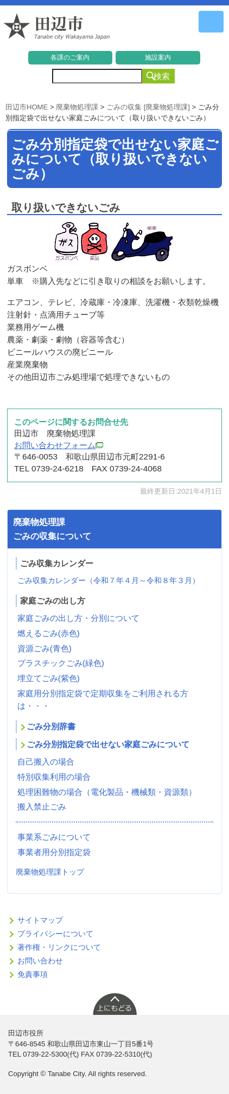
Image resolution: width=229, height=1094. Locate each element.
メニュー (211, 22)
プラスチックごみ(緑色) (60, 663)
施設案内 (158, 57)
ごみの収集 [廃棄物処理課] (148, 107)
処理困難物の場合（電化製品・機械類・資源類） (106, 792)
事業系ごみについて (54, 836)
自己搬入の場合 (45, 761)
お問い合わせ (40, 960)
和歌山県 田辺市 (57, 29)
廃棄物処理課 (77, 107)
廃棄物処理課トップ (50, 872)
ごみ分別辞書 (51, 726)
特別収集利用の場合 (54, 776)
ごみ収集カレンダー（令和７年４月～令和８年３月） (108, 580)
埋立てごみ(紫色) (48, 678)
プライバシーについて (55, 933)
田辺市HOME (26, 107)
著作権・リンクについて (59, 947)
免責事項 (32, 974)
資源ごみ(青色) (44, 648)
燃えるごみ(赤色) (48, 633)
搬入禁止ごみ (41, 806)
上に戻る (114, 1003)
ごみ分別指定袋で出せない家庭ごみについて (108, 744)
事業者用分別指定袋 (54, 852)
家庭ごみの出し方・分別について (78, 618)
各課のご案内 (70, 57)
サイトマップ (40, 920)
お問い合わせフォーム (58, 445)
